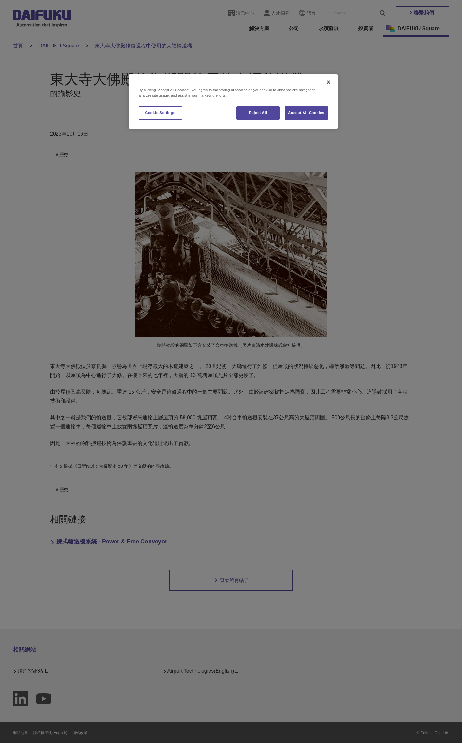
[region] (233, 101)
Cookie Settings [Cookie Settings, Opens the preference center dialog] (160, 113)
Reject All (258, 113)
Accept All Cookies (306, 113)
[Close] (328, 82)
